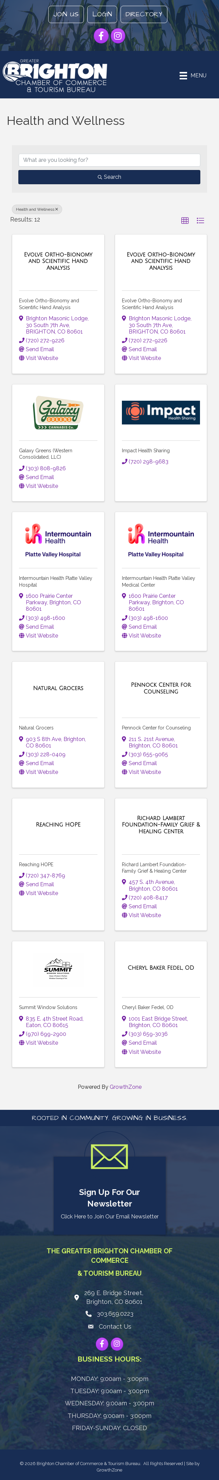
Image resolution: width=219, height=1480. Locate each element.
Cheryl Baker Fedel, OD (148, 1007)
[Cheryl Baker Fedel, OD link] (161, 968)
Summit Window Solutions (48, 1007)
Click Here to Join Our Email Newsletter (110, 1216)
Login (102, 14)
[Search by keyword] (109, 160)
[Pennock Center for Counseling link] (161, 688)
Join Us (66, 14)
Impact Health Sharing (146, 450)
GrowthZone (126, 1087)
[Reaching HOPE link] (58, 824)
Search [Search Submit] (109, 177)
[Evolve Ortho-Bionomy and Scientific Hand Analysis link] (58, 261)
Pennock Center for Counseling (156, 727)
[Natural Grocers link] (58, 688)
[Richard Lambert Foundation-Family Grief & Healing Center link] (161, 825)
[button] (185, 221)
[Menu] (193, 76)
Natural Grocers (36, 727)
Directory (144, 14)
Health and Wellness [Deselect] (37, 209)
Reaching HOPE (36, 864)
